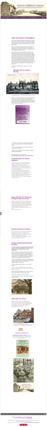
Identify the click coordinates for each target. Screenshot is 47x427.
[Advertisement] (25, 28)
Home (45, 414)
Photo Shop (29, 417)
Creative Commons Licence (26, 324)
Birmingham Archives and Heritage (19, 335)
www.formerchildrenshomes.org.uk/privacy (32, 422)
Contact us (23, 17)
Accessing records (32, 17)
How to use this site (6, 17)
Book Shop (30, 418)
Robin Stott (20, 323)
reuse (16, 324)
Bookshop (16, 17)
